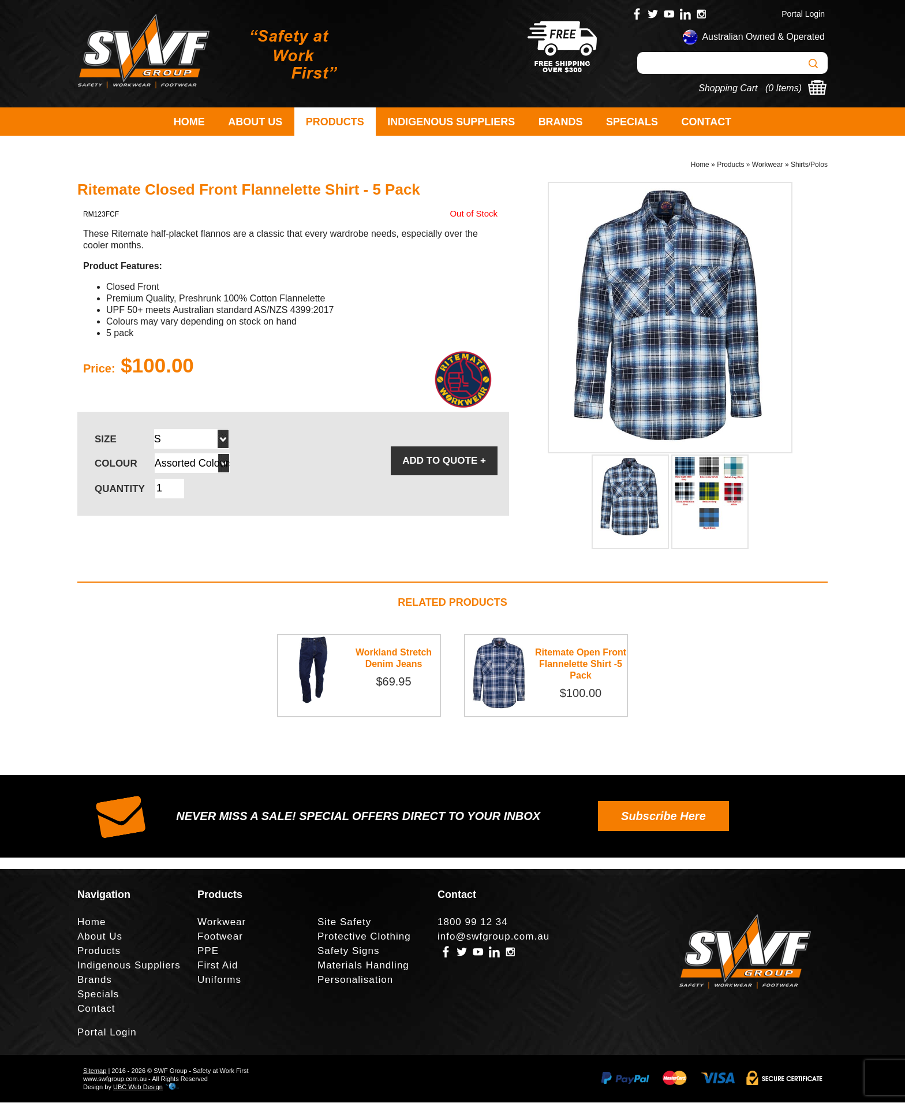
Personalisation (355, 980)
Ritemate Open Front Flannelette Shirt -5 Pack (580, 664)
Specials (632, 122)
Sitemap (94, 1071)
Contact (707, 122)
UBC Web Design (138, 1087)
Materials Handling (363, 965)
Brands (560, 122)
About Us (255, 122)
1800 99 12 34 (472, 922)
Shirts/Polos (809, 165)
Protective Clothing (364, 936)
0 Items (783, 88)
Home (189, 122)
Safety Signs (348, 951)
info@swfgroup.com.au (493, 936)
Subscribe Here (663, 816)
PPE (208, 951)
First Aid (217, 965)
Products (335, 122)
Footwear (220, 936)
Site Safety (344, 922)
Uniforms (219, 980)
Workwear (767, 165)
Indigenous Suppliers (451, 122)
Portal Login (803, 13)
